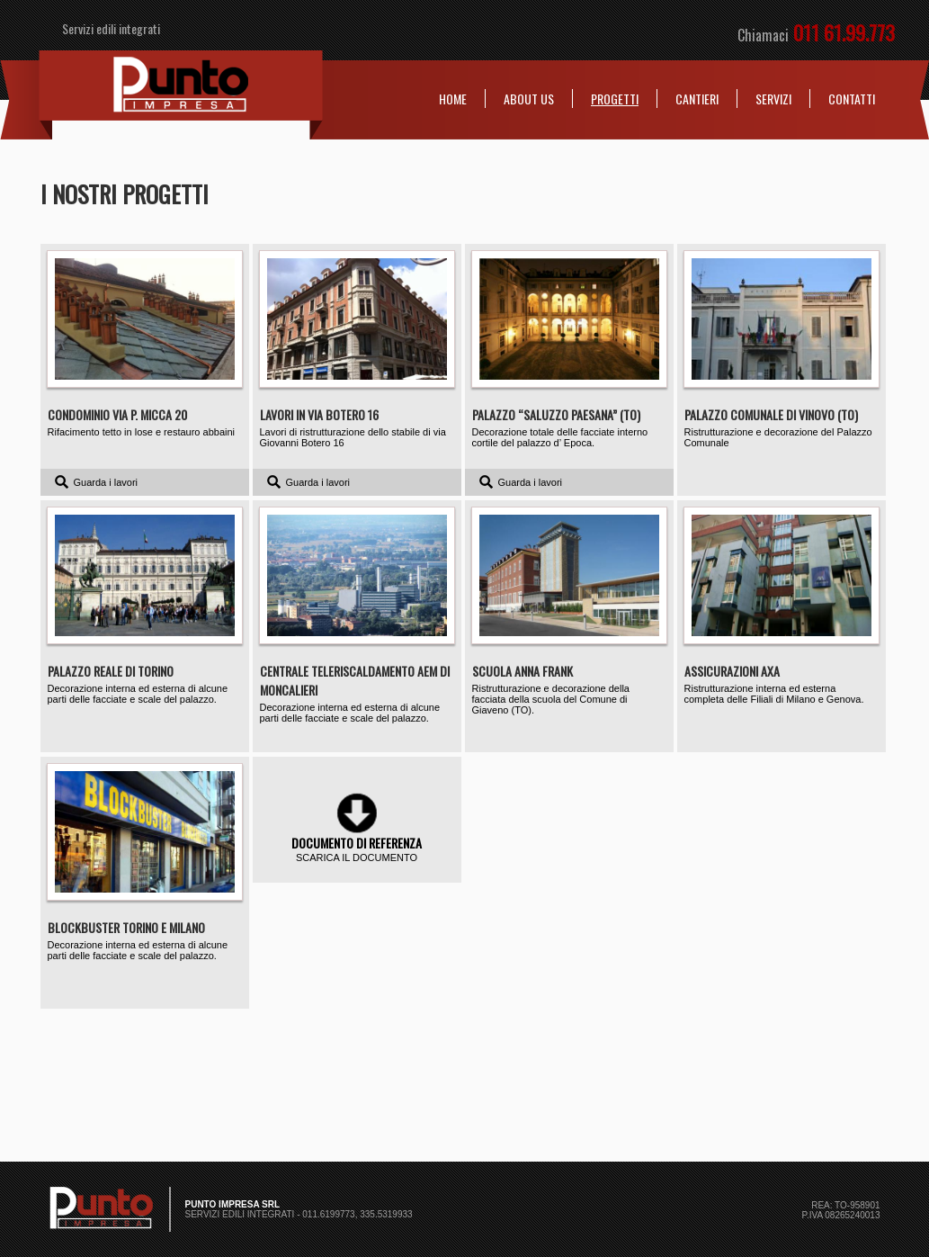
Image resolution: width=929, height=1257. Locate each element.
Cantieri (697, 98)
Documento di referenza (356, 842)
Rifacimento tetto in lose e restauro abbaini (145, 344)
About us (529, 98)
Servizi (773, 98)
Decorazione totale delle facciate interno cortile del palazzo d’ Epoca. (569, 349)
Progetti (615, 98)
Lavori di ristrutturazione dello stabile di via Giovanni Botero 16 (357, 349)
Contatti (851, 98)
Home (453, 98)
